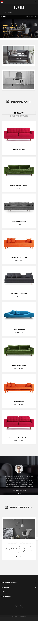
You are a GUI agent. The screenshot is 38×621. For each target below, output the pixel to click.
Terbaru (19, 113)
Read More (19, 557)
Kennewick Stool (19, 326)
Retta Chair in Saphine (19, 291)
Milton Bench (19, 397)
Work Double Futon (19, 361)
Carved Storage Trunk (19, 255)
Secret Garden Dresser (19, 184)
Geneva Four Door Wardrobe (19, 432)
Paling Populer (19, 116)
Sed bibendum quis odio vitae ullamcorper (19, 543)
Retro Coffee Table (19, 220)
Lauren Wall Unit (19, 149)
